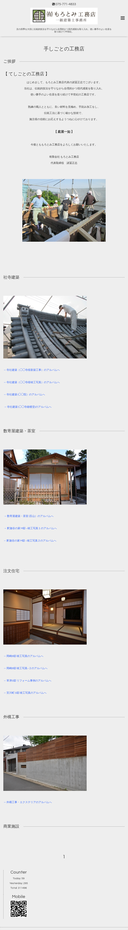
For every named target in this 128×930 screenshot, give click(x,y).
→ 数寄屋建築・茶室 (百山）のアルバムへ (29, 516)
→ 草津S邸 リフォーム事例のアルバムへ (27, 680)
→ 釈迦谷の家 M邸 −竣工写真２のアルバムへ (29, 540)
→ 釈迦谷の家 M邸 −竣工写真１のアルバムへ (30, 528)
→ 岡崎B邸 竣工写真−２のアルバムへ (25, 668)
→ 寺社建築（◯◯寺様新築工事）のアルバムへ (31, 370)
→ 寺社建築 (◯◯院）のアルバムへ (24, 394)
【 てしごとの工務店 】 (26, 74)
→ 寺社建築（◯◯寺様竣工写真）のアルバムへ (31, 382)
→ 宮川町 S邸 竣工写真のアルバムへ (24, 692)
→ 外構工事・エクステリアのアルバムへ (27, 802)
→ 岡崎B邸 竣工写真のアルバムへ (23, 656)
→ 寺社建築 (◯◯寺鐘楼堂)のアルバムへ (28, 407)
